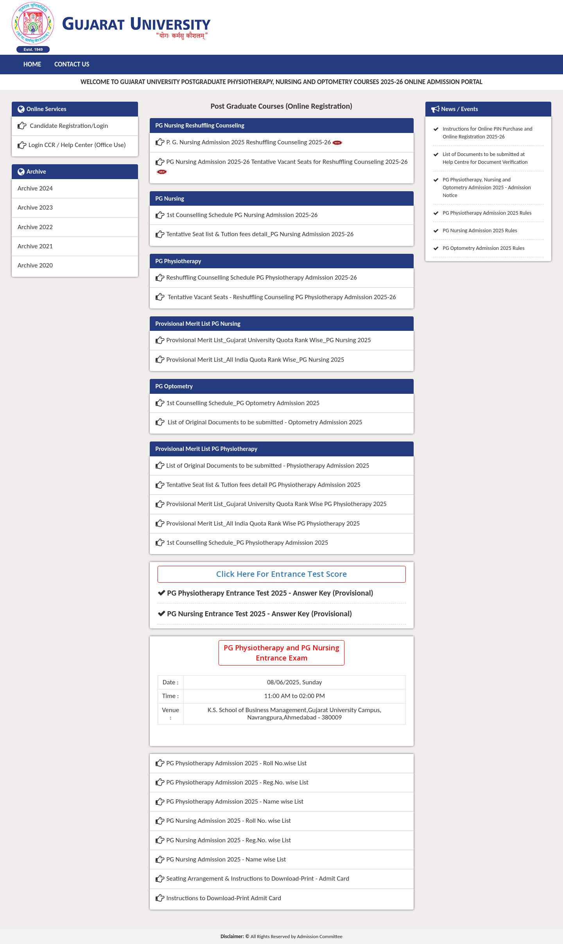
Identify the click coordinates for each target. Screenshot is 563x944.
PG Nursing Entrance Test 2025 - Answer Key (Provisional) (259, 613)
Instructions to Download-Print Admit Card (219, 898)
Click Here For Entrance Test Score (281, 574)
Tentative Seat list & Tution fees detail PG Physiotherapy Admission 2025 (258, 485)
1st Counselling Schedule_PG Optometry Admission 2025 (238, 403)
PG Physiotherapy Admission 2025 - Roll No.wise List (231, 763)
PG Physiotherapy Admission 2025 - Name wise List (230, 801)
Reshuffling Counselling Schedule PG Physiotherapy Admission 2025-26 (256, 277)
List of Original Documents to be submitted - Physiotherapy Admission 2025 (262, 465)
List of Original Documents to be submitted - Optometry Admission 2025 (259, 422)
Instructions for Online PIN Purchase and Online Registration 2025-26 (488, 133)
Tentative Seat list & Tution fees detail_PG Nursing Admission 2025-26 (255, 234)
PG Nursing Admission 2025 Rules (480, 230)
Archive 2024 (35, 188)
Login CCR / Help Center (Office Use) (72, 145)
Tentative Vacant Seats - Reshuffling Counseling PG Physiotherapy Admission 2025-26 (276, 297)
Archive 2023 (35, 207)
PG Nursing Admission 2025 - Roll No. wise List (223, 821)
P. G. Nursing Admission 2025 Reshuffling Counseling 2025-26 (250, 143)
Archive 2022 (35, 227)
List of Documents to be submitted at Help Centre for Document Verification (485, 158)
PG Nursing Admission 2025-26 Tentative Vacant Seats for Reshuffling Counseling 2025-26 (282, 167)
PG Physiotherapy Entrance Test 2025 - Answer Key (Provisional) (270, 593)
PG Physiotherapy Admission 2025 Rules (487, 213)
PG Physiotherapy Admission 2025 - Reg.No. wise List (232, 782)
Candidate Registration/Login (63, 126)
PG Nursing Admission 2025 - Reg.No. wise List (223, 840)
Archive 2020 (35, 265)
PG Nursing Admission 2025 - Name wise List (221, 859)
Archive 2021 (35, 246)
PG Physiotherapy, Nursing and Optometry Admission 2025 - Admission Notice (487, 187)
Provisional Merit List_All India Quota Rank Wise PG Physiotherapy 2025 (258, 523)
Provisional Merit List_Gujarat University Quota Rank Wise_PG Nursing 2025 (263, 340)
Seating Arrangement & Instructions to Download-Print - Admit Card (253, 878)
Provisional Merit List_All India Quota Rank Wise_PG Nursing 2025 (250, 359)
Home (32, 64)
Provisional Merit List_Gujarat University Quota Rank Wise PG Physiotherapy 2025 (271, 504)
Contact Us (71, 64)
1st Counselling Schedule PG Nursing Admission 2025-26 (237, 215)
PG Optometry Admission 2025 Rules (484, 248)
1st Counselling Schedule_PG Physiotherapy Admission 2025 (242, 542)
